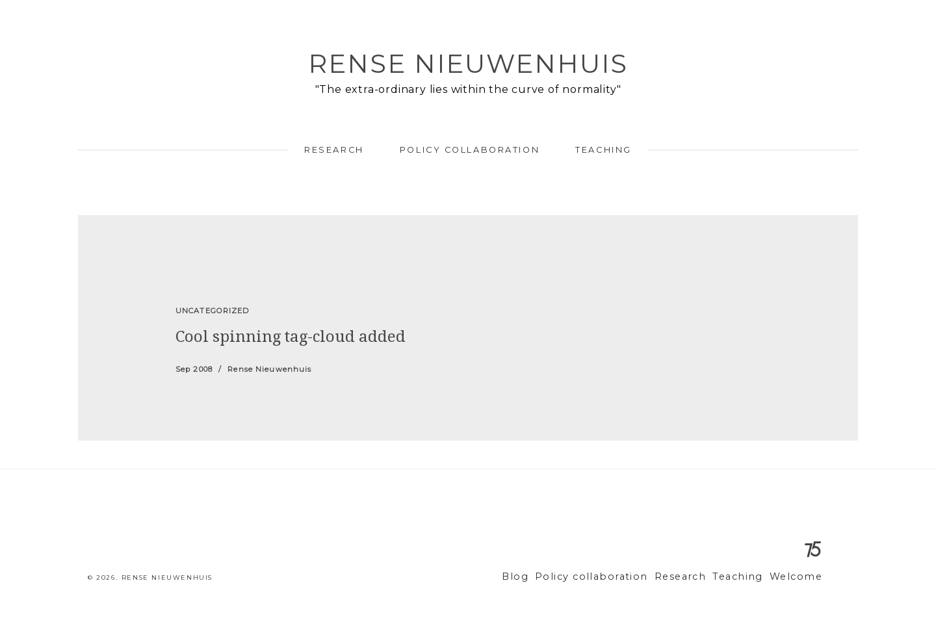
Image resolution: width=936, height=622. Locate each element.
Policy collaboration (470, 150)
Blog (545, 577)
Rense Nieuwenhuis (468, 63)
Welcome (798, 577)
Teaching (603, 150)
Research (333, 150)
